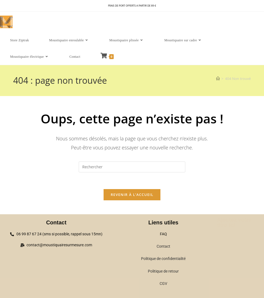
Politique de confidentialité (163, 258)
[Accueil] (218, 78)
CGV (163, 283)
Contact (163, 246)
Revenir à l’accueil (132, 194)
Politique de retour (163, 271)
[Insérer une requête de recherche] (132, 166)
